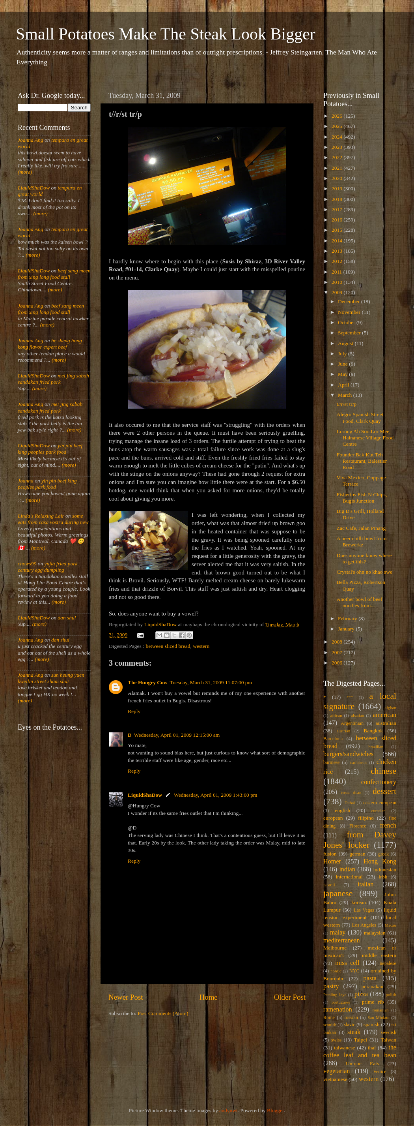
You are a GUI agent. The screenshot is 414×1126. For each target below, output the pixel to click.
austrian (343, 730)
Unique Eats (362, 1063)
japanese (337, 893)
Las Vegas (364, 910)
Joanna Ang (30, 140)
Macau (390, 925)
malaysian (375, 933)
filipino (366, 818)
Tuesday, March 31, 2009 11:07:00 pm (211, 682)
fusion (330, 854)
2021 (337, 168)
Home (209, 997)
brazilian (375, 746)
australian (386, 723)
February (348, 618)
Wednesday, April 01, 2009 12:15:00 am (177, 735)
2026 (337, 116)
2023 (337, 147)
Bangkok (373, 731)
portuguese (341, 1002)
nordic (335, 970)
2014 (337, 241)
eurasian (378, 810)
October (347, 322)
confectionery (378, 782)
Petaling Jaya (334, 994)
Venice (379, 1071)
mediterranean (341, 940)
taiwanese (344, 1048)
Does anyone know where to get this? (364, 558)
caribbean (358, 762)
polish (391, 994)
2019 (337, 188)
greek (383, 854)
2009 (337, 292)
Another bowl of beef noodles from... (359, 602)
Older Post (290, 997)
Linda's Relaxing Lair (41, 516)
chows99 (27, 564)
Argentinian (352, 723)
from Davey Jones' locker (359, 840)
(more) (25, 172)
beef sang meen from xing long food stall (54, 274)
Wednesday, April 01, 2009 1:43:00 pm (215, 795)
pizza (361, 994)
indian (347, 869)
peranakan (372, 986)
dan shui (67, 618)
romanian (381, 1010)
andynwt (228, 1110)
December (349, 301)
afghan (390, 707)
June (343, 364)
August (346, 343)
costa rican (351, 792)
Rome (329, 1017)
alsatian (357, 715)
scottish (329, 1024)
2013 (337, 251)
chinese (383, 771)
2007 (337, 652)
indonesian (385, 870)
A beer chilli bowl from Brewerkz (362, 541)
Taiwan (388, 1040)
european (333, 818)
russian (351, 1017)
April (344, 385)
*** (350, 697)
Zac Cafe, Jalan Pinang (361, 528)
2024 (337, 137)
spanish (372, 1024)
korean (358, 902)
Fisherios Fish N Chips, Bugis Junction (362, 498)
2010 (337, 282)
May (343, 374)
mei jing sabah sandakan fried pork (53, 379)
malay (338, 932)
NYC (354, 971)
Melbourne (335, 948)
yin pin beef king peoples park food (50, 449)
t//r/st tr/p (347, 404)
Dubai (350, 802)
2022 (337, 157)
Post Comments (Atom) (163, 1013)
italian (365, 884)
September (350, 333)
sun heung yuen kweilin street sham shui (51, 678)
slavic (349, 1024)
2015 (337, 230)
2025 (337, 126)
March (345, 395)
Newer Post (125, 997)
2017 (337, 209)
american (384, 715)
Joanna (26, 481)
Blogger (275, 1110)
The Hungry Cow (148, 682)
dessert (384, 791)
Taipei (360, 1040)
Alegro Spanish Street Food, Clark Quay (360, 417)
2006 (337, 663)
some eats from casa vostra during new (53, 519)
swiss (336, 1040)
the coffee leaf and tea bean (359, 1051)
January (347, 629)
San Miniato (378, 1017)
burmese (331, 762)
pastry (331, 986)
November (350, 312)
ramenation (337, 1009)
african (336, 715)
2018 (337, 199)
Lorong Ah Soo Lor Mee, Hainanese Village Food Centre (365, 437)
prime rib (373, 1002)
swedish (388, 1032)
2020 (337, 178)
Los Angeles (364, 925)
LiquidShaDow (145, 795)
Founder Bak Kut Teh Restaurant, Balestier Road (362, 461)
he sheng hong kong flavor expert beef (50, 344)
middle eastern (379, 955)
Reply (134, 711)
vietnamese (335, 1079)
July (343, 354)
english (342, 810)
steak (353, 1032)
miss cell (347, 962)
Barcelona (333, 738)
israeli (329, 885)
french (388, 825)
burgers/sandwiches (348, 754)
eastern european (379, 802)
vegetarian (336, 1071)
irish (383, 877)
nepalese (388, 963)
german (357, 854)
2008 (337, 642)
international (349, 877)
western (201, 646)
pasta (370, 978)
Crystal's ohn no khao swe (364, 572)
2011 (337, 272)
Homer (332, 861)
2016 (337, 220)
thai (372, 1048)
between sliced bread (167, 646)
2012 (337, 261)
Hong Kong (380, 861)
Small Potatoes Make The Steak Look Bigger (165, 34)
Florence (357, 826)
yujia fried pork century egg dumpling (48, 567)
